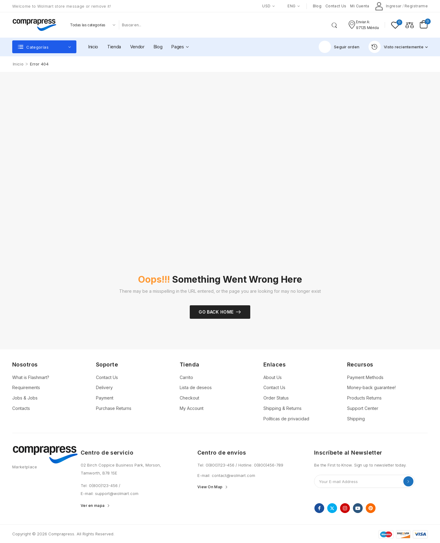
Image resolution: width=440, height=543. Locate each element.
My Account (192, 408)
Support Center (362, 408)
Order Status (276, 397)
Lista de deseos (196, 387)
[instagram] (345, 508)
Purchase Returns (113, 408)
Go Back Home (216, 311)
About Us (272, 377)
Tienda (114, 46)
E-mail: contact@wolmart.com (226, 475)
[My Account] (388, 6)
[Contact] (352, 24)
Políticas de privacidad (286, 418)
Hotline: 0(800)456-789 (260, 465)
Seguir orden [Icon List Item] (339, 47)
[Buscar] (224, 25)
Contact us (335, 6)
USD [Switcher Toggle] (266, 6)
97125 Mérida (367, 27)
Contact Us (107, 377)
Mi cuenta (359, 6)
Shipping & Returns (282, 408)
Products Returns (364, 397)
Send (408, 481)
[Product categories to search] (92, 25)
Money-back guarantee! (371, 387)
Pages (177, 46)
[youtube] (358, 508)
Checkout (189, 397)
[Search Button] (335, 25)
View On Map (209, 487)
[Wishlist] (395, 25)
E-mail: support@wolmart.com (109, 493)
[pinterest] (371, 508)
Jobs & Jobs (25, 397)
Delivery (104, 387)
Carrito (186, 377)
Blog (317, 6)
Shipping (356, 418)
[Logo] (34, 25)
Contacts (21, 408)
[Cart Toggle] (424, 25)
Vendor (137, 46)
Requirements (26, 387)
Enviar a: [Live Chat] (363, 22)
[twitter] (332, 508)
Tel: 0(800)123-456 (100, 485)
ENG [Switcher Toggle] (288, 6)
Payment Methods (365, 377)
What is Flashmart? (30, 377)
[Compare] (409, 25)
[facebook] (319, 508)
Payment (104, 397)
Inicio (93, 46)
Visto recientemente (396, 47)
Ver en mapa (93, 506)
